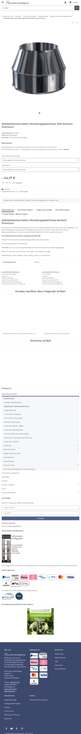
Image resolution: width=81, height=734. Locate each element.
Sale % (4, 489)
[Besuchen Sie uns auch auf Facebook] (6, 729)
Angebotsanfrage (10, 700)
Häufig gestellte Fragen (12, 704)
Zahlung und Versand (12, 715)
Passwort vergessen (9, 523)
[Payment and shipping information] (6, 577)
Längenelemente (10, 410)
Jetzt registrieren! (15, 526)
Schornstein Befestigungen (13, 430)
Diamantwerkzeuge (8, 493)
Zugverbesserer (8, 457)
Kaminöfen (5, 477)
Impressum (59, 665)
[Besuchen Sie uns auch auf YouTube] (11, 729)
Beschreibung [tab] (8, 210)
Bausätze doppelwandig (12, 402)
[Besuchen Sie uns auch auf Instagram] (22, 729)
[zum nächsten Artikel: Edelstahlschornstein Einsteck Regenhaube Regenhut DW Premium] (77, 22)
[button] (65, 2)
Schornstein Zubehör (11, 442)
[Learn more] (17, 2)
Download (7, 719)
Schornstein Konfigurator (10, 473)
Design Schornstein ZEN (11, 453)
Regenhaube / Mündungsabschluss (16, 406)
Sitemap (7, 707)
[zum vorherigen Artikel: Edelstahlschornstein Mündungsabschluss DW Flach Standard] (73, 22)
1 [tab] (39, 113)
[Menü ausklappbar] (3, 1)
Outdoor (5, 481)
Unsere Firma (9, 711)
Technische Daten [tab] (25, 210)
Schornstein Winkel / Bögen (14, 426)
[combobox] (40, 160)
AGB (56, 661)
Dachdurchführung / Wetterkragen (16, 434)
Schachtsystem (8, 461)
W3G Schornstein (9, 449)
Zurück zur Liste (8, 16)
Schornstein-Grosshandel (38, 700)
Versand (19, 183)
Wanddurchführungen (12, 422)
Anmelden (40, 518)
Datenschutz (59, 654)
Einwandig (7, 446)
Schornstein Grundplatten (13, 418)
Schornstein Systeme (9, 394)
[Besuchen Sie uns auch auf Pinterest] (17, 729)
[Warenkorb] (73, 2)
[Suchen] (38, 8)
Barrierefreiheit (60, 669)
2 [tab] (41, 113)
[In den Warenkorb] (3, 29)
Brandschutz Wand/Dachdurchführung (18, 438)
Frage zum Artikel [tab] (44, 210)
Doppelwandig (8, 398)
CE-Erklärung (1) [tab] (62, 210)
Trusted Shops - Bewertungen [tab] (15, 214)
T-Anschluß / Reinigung (12, 414)
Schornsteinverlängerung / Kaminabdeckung (19, 469)
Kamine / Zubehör (8, 485)
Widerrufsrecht (60, 658)
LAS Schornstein (9, 465)
